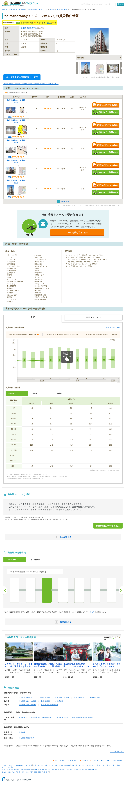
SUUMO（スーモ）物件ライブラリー (20, 3)
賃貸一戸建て (59, 765)
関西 (31, 772)
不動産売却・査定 (26, 769)
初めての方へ (60, 760)
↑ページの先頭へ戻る (117, 751)
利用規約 (85, 760)
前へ (5, 590)
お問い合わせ (117, 760)
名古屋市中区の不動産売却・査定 (22, 77)
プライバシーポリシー (100, 760)
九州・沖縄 (45, 772)
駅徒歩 (59, 393)
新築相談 (36, 769)
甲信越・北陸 (20, 772)
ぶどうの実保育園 (25, 698)
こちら (92, 612)
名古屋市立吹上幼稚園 (27, 701)
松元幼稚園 (45, 701)
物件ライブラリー (66, 769)
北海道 (4, 772)
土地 (118, 765)
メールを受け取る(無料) (77, 232)
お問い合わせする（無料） (106, 105)
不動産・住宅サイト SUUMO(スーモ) (14, 765)
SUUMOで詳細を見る (106, 112)
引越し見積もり (45, 769)
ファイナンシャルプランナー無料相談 (85, 769)
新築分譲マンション (78, 765)
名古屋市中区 (62, 9)
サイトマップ (73, 760)
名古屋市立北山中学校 (27, 705)
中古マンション (91, 765)
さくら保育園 (79, 698)
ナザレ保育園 (95, 698)
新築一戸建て (101, 765)
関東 (13, 772)
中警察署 (22, 732)
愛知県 (52, 9)
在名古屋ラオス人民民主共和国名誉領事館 (35, 717)
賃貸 (49, 23)
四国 (35, 772)
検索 (121, 4)
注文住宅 (5, 769)
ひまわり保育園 (44, 698)
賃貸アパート (49, 765)
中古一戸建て (111, 765)
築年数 (35, 393)
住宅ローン (55, 769)
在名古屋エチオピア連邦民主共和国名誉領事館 (75, 717)
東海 (27, 772)
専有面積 (11, 393)
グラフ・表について (113, 328)
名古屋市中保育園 (62, 698)
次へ (121, 590)
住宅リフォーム (14, 769)
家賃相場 (67, 765)
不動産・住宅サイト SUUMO (13, 9)
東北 (9, 772)
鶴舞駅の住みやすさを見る (108, 526)
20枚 (9, 117)
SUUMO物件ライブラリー (37, 9)
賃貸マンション (38, 765)
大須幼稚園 (59, 701)
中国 (39, 772)
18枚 (9, 177)
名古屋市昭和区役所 (26, 738)
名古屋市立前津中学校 (49, 705)
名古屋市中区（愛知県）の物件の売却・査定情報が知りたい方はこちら (30, 84)
